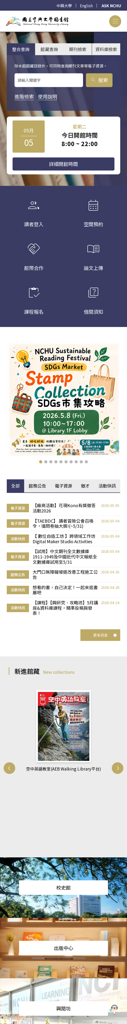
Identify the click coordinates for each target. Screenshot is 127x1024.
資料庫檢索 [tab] (106, 49)
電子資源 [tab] (63, 485)
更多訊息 (105, 635)
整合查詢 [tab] (20, 49)
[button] (40, 461)
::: (1, 13)
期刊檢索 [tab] (77, 49)
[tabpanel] (63, 559)
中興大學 (64, 5)
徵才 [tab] (85, 485)
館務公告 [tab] (37, 485)
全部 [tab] (15, 485)
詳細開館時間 (63, 163)
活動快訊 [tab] (107, 485)
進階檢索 (24, 96)
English (86, 5)
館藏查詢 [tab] (49, 49)
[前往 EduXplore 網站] (113, 1008)
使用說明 (47, 96)
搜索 (99, 79)
